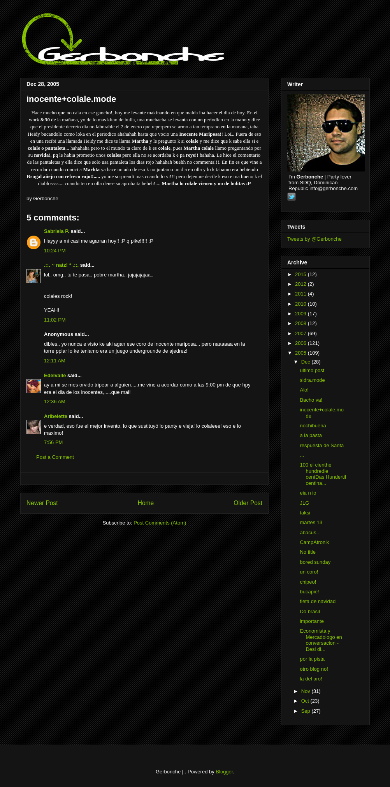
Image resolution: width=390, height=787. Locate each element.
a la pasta (310, 435)
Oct (306, 701)
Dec (306, 362)
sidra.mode (312, 380)
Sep (306, 711)
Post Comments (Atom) (160, 523)
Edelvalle (55, 375)
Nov (306, 691)
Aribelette (55, 416)
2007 (301, 333)
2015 (301, 274)
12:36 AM (54, 401)
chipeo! (308, 582)
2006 (301, 343)
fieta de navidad (318, 601)
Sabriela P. (56, 231)
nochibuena (313, 425)
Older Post (248, 503)
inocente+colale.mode (71, 99)
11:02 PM (55, 320)
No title (307, 552)
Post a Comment (55, 457)
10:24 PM (55, 251)
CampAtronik (314, 542)
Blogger (224, 772)
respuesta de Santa (322, 445)
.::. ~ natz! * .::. (61, 265)
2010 (301, 304)
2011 (301, 294)
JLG (304, 503)
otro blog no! (314, 669)
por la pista (312, 659)
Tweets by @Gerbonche (314, 239)
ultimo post (312, 370)
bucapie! (309, 592)
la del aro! (311, 679)
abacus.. (309, 532)
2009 (301, 314)
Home (146, 503)
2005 (301, 353)
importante (311, 621)
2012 (301, 284)
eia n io (308, 493)
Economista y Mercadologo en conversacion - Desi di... (321, 640)
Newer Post (42, 503)
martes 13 (311, 522)
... (302, 455)
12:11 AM (54, 361)
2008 (301, 323)
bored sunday (315, 562)
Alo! (304, 390)
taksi (305, 513)
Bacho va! (311, 400)
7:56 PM (53, 442)
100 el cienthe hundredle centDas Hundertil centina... (323, 474)
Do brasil (310, 611)
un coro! (309, 572)
